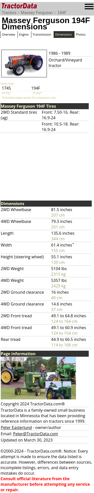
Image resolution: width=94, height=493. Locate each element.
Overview (8, 34)
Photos (80, 34)
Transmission (42, 34)
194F (61, 13)
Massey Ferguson (37, 13)
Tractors (9, 13)
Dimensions (63, 34)
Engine (24, 34)
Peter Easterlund (16, 427)
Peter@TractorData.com (35, 434)
